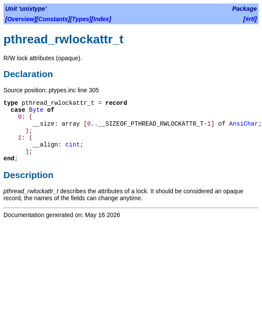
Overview (20, 19)
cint (72, 144)
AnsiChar (243, 123)
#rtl (250, 19)
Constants (53, 19)
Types (80, 19)
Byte (36, 110)
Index (101, 19)
